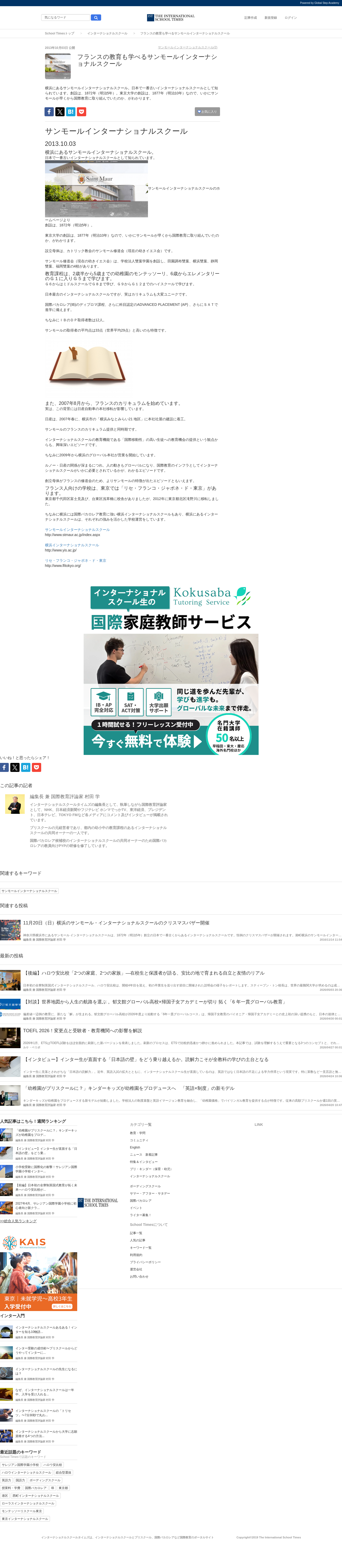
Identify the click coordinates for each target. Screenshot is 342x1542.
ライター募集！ (141, 1215)
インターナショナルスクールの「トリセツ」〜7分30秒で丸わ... (43, 1413)
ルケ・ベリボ (31, 1047)
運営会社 (136, 1269)
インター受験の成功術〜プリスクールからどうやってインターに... (46, 1350)
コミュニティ (139, 1140)
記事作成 (250, 18)
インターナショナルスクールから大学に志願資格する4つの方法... (46, 1434)
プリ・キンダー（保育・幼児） (151, 1169)
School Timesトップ (59, 33)
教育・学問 (137, 1133)
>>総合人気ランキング (18, 1221)
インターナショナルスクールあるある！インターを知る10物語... (46, 1330)
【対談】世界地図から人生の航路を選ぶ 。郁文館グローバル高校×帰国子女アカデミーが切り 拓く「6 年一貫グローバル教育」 (155, 1001)
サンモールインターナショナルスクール (77, 530)
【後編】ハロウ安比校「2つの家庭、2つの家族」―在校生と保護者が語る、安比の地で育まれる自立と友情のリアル (144, 973)
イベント (136, 1208)
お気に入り (207, 111)
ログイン (291, 18)
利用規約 (136, 1255)
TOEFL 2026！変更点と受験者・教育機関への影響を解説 (82, 1030)
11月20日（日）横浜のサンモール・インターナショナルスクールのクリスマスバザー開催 (116, 922)
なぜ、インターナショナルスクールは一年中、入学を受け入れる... (44, 1392)
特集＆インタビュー (144, 1162)
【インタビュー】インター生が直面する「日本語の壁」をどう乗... (46, 1151)
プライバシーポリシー (145, 1262)
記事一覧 (136, 1233)
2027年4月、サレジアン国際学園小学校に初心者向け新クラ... (45, 1206)
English (135, 1147)
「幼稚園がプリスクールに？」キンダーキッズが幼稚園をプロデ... (46, 1133)
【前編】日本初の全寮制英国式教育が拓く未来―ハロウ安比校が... (46, 1187)
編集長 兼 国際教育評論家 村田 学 (65, 796)
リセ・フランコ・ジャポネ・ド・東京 (75, 560)
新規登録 (271, 18)
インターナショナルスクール (107, 33)
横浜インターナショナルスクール (72, 545)
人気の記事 (137, 1240)
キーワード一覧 (141, 1248)
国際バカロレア (141, 1200)
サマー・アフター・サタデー (150, 1193)
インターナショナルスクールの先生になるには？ (46, 1371)
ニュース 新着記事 (144, 1154)
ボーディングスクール (145, 1186)
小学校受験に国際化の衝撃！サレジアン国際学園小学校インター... (46, 1169)
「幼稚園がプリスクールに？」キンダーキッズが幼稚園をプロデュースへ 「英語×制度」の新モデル (128, 1088)
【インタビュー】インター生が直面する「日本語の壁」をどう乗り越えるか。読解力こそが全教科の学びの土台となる (146, 1059)
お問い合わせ (139, 1276)
